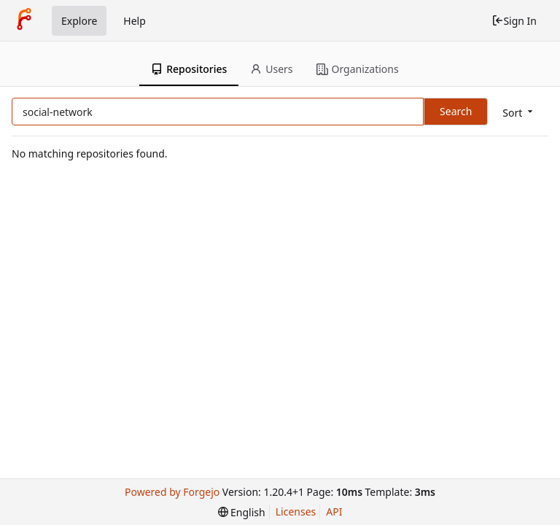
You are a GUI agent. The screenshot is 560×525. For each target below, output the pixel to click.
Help (134, 21)
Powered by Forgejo (172, 492)
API (334, 511)
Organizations (357, 69)
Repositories (189, 69)
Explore (79, 21)
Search (456, 111)
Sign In (514, 21)
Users (271, 69)
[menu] (519, 113)
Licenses (296, 511)
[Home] (24, 20)
